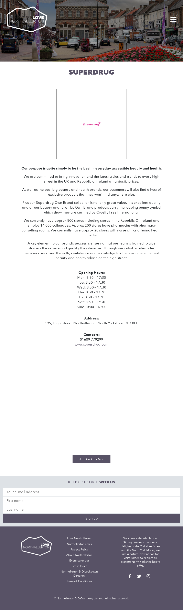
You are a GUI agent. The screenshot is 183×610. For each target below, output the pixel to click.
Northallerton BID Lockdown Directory (79, 573)
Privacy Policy (79, 549)
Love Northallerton (79, 538)
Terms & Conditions (79, 581)
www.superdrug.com (91, 344)
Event (79, 560)
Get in (79, 566)
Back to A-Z (91, 459)
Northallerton (79, 544)
